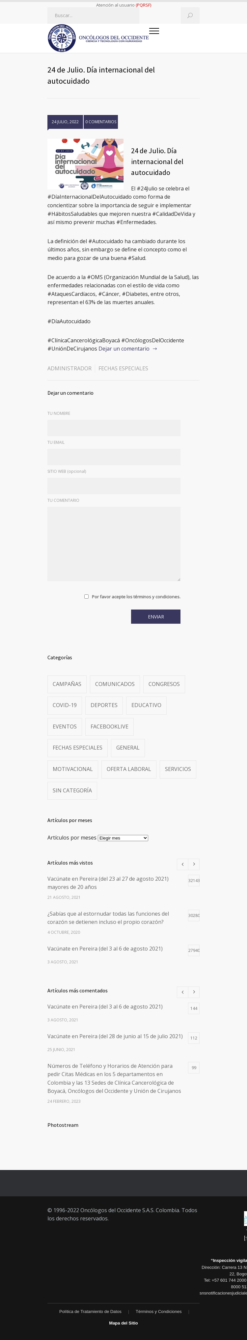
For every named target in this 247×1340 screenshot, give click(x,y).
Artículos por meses (71, 837)
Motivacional (73, 769)
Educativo (146, 705)
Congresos (164, 684)
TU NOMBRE (58, 413)
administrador (69, 368)
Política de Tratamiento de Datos (90, 1311)
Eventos (65, 726)
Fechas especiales (123, 368)
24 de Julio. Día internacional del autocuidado (157, 161)
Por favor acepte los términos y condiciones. (136, 597)
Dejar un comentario (124, 348)
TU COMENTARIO (63, 500)
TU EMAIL (56, 442)
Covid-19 (65, 705)
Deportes (104, 705)
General (128, 747)
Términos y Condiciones (158, 1311)
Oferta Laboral (129, 769)
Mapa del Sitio (123, 1323)
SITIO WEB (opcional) (66, 471)
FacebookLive (109, 726)
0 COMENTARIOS (100, 122)
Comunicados (115, 684)
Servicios (178, 769)
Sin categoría (72, 790)
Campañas (67, 684)
